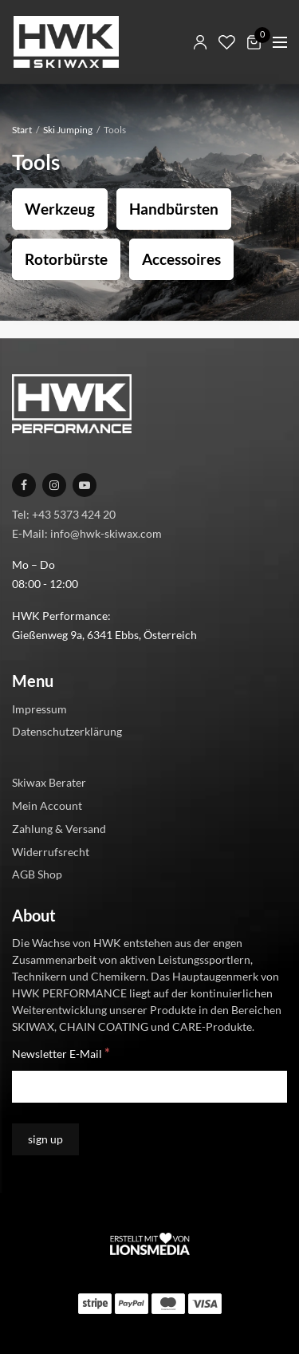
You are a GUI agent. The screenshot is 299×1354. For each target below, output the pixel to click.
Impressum (39, 709)
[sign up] (45, 1139)
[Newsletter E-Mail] (149, 1087)
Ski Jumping (67, 130)
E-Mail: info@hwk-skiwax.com (87, 533)
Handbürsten (173, 208)
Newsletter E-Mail (61, 1052)
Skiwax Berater (49, 782)
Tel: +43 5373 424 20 (64, 514)
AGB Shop (37, 874)
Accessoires (181, 259)
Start (22, 130)
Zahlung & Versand (59, 828)
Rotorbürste (66, 259)
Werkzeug (60, 208)
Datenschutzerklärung (67, 731)
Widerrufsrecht (50, 852)
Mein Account (47, 805)
